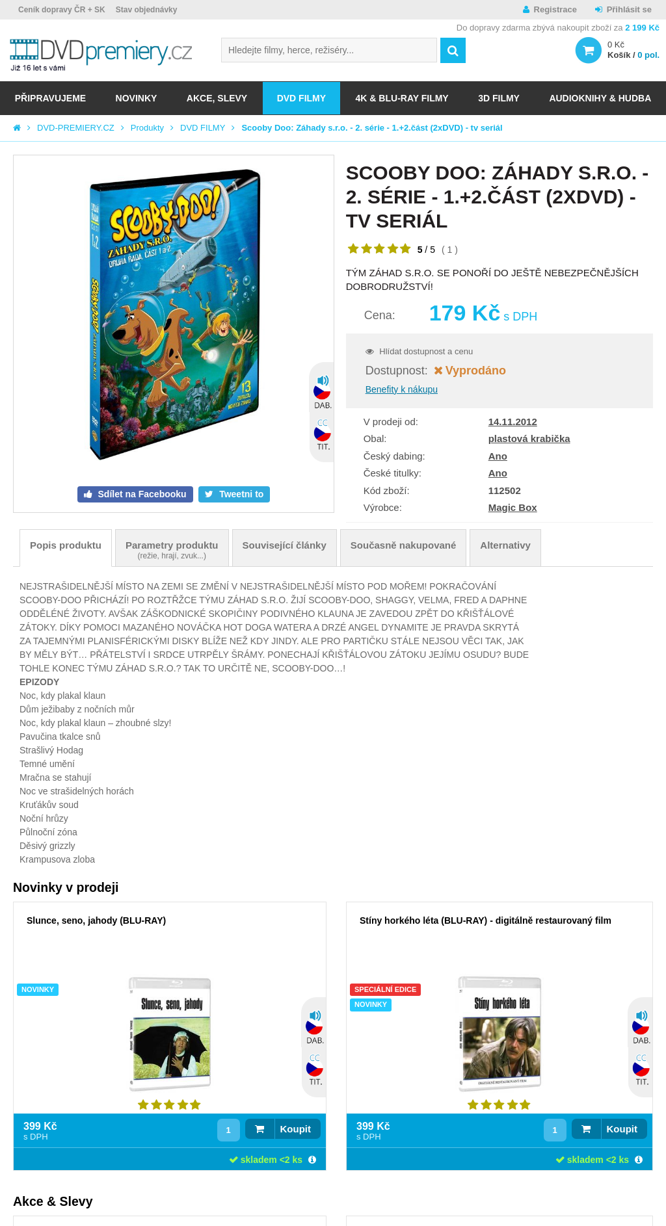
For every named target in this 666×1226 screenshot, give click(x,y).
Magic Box (512, 507)
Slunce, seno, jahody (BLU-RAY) (96, 920)
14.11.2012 (512, 421)
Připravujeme (50, 98)
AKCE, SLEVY (217, 98)
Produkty (147, 128)
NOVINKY (136, 98)
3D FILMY (499, 98)
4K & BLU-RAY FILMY (402, 98)
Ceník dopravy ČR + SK (61, 9)
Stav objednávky (147, 9)
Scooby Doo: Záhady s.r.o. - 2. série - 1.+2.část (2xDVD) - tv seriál (371, 128)
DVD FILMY (301, 98)
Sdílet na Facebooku (141, 494)
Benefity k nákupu (402, 389)
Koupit (295, 1128)
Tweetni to (240, 494)
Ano (497, 456)
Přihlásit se (629, 9)
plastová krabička (529, 438)
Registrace (555, 9)
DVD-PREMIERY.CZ (75, 128)
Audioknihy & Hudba (600, 98)
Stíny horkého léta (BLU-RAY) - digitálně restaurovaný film (485, 920)
